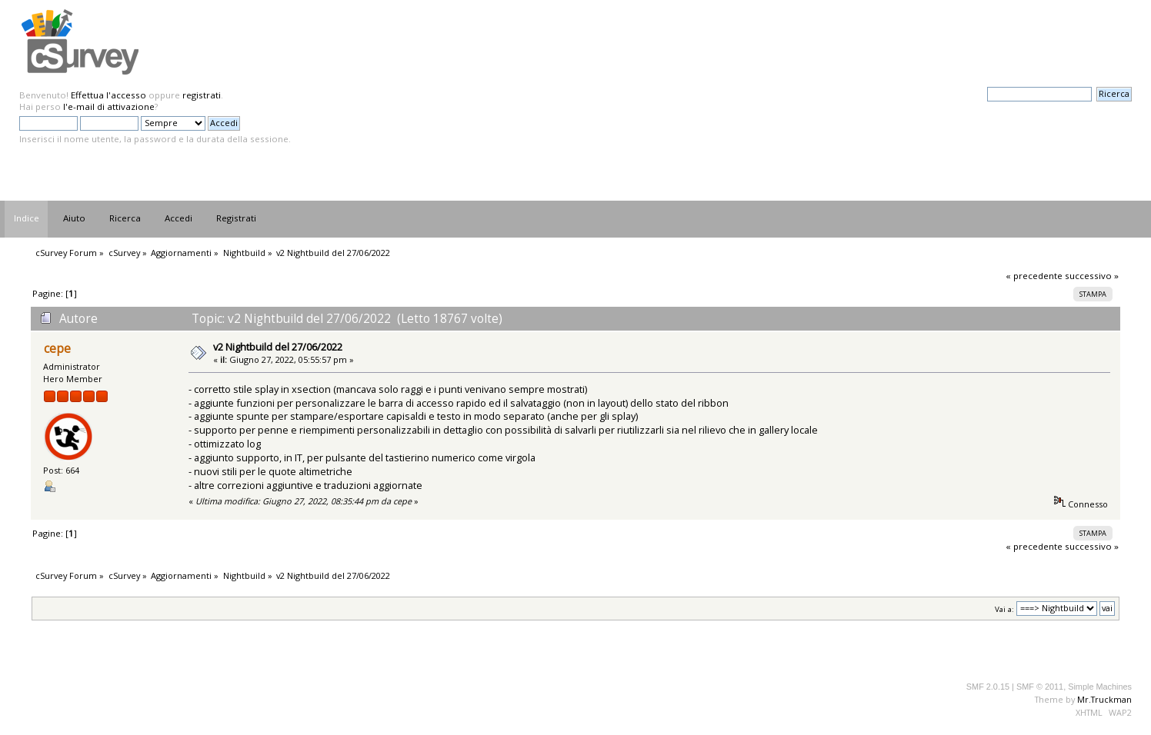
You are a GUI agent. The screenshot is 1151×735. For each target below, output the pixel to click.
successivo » (1092, 275)
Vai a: (1004, 609)
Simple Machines (1100, 686)
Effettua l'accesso (108, 95)
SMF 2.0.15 (987, 686)
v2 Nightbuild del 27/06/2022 (277, 347)
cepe (57, 349)
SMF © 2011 (1039, 686)
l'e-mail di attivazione (109, 106)
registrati (201, 95)
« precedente (1034, 275)
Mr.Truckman (1104, 699)
